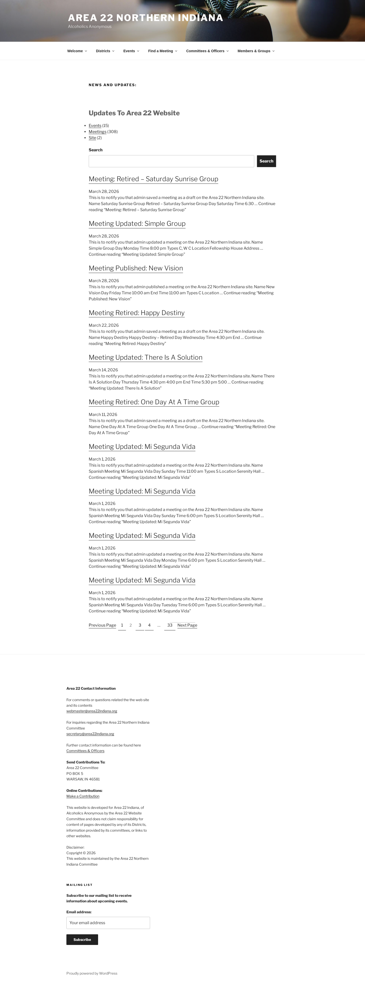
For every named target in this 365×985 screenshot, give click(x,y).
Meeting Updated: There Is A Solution (146, 357)
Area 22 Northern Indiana (146, 17)
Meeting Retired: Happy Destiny (137, 313)
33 (169, 625)
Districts (105, 51)
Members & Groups (256, 51)
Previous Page (102, 625)
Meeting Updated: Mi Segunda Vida (142, 446)
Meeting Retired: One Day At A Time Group (154, 402)
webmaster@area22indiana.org (91, 711)
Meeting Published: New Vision (136, 268)
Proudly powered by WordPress (91, 973)
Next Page (187, 625)
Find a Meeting (163, 51)
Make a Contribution (82, 796)
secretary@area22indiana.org (90, 734)
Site (92, 137)
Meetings (97, 131)
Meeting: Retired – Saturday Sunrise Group (153, 179)
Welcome (77, 51)
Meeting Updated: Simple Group (137, 223)
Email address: (79, 912)
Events (131, 51)
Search (96, 150)
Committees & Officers (207, 51)
